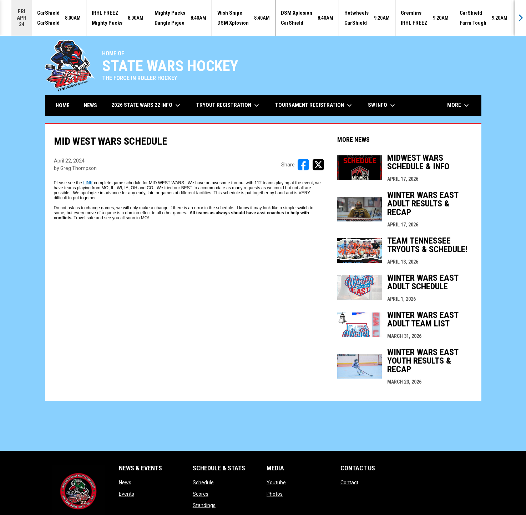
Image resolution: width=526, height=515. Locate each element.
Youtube (276, 482)
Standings (204, 505)
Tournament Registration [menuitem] (314, 105)
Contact (349, 482)
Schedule (203, 482)
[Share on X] (318, 164)
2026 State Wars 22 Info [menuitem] (146, 105)
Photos (275, 494)
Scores (200, 494)
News (125, 482)
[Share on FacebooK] (303, 164)
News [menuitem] (90, 105)
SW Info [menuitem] (382, 105)
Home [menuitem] (63, 105)
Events (126, 494)
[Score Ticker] (263, 18)
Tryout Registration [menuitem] (228, 105)
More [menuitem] (459, 105)
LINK (88, 182)
